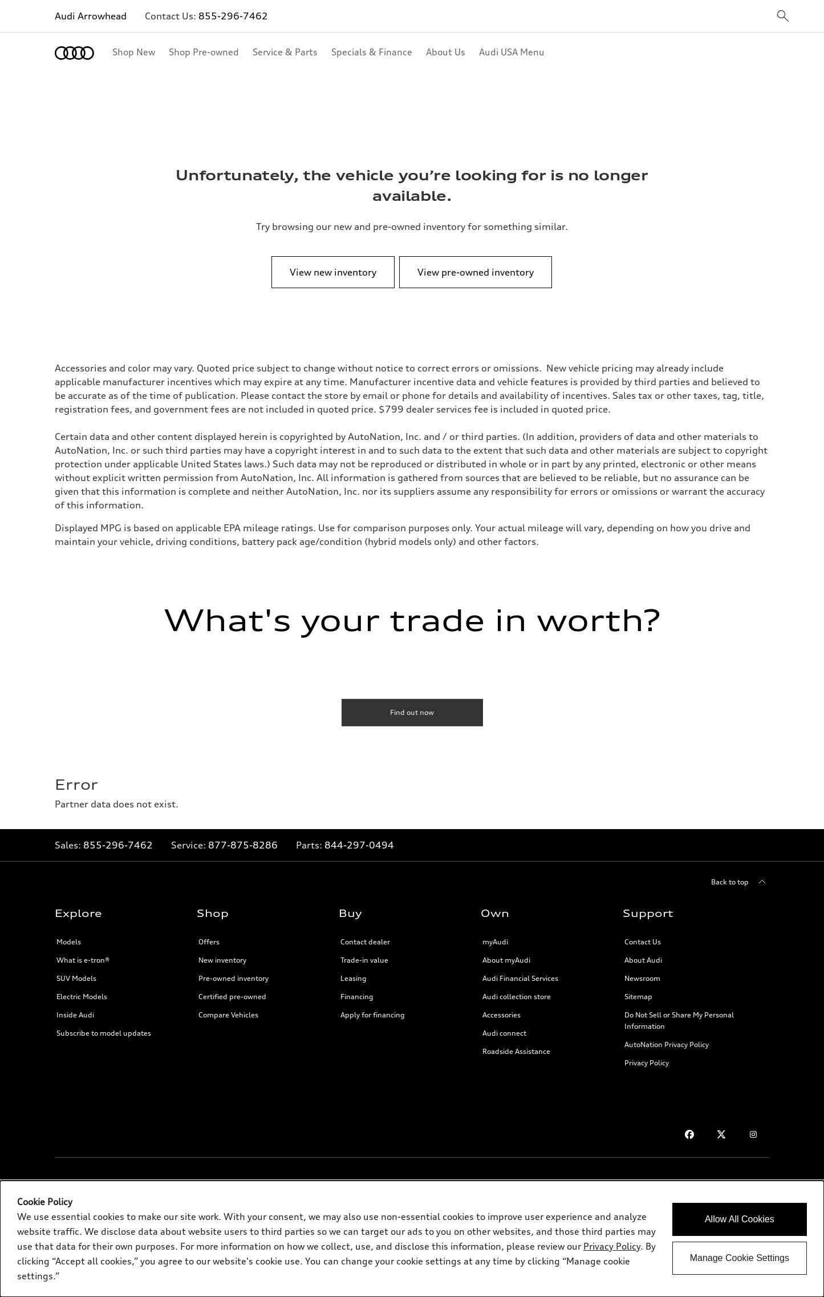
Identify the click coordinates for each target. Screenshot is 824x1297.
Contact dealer (365, 942)
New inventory (222, 960)
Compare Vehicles (228, 1015)
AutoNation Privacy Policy (666, 1044)
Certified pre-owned (232, 996)
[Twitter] (721, 1134)
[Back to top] (740, 882)
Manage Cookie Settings (739, 1258)
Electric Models (81, 996)
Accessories (501, 1015)
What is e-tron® (82, 960)
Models (68, 942)
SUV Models (76, 978)
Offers (209, 942)
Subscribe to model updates (103, 1033)
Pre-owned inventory (233, 978)
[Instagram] (753, 1134)
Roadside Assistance (516, 1051)
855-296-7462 (233, 16)
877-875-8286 (243, 845)
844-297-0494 (359, 845)
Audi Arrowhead (91, 16)
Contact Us (642, 942)
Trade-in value (364, 960)
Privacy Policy (646, 1062)
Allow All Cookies (739, 1219)
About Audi (643, 960)
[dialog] (412, 1239)
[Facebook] (689, 1134)
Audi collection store (516, 996)
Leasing (353, 978)
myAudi (495, 942)
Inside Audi (75, 1015)
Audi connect (504, 1033)
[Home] (74, 53)
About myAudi (506, 960)
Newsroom (642, 978)
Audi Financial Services (520, 978)
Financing (357, 996)
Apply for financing (372, 1015)
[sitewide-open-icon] (783, 17)
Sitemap (638, 996)
